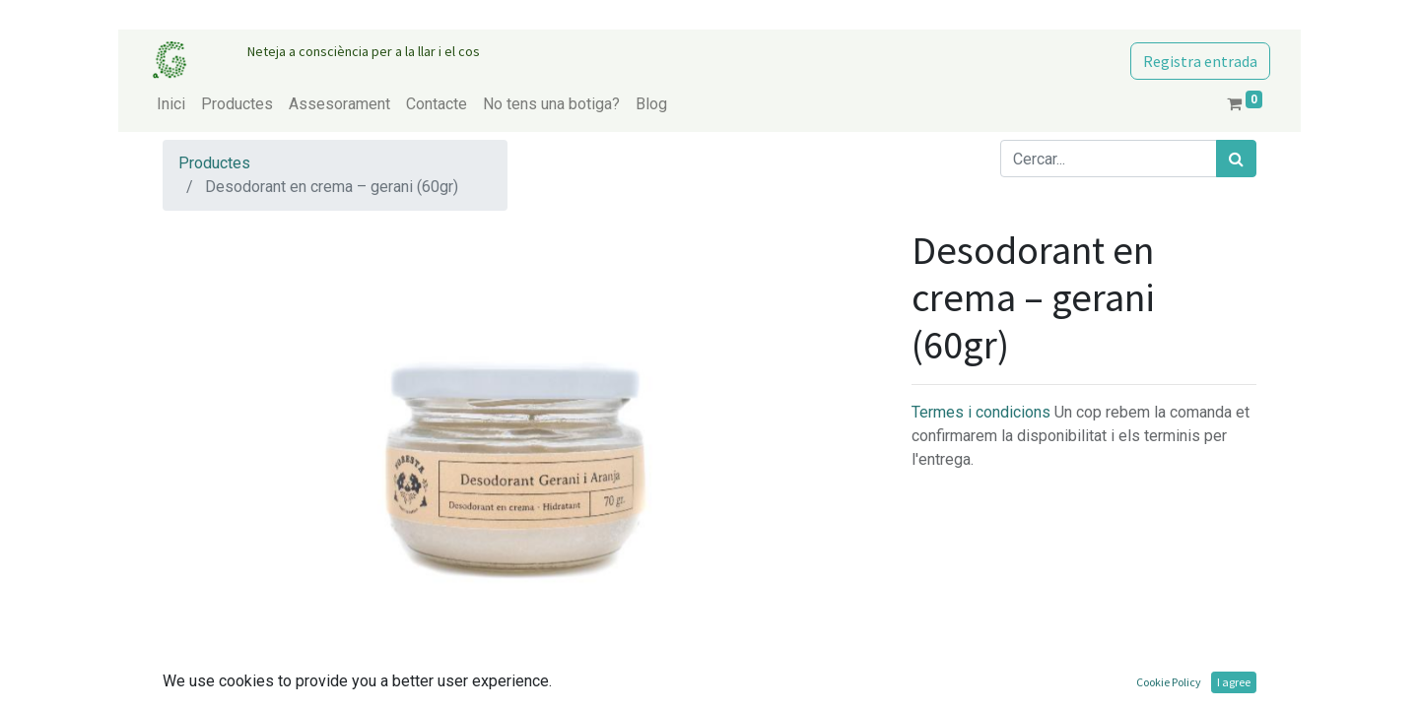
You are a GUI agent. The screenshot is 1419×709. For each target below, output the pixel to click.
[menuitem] (171, 104)
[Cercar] (1236, 158)
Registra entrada (1200, 61)
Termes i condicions (983, 412)
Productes (214, 163)
